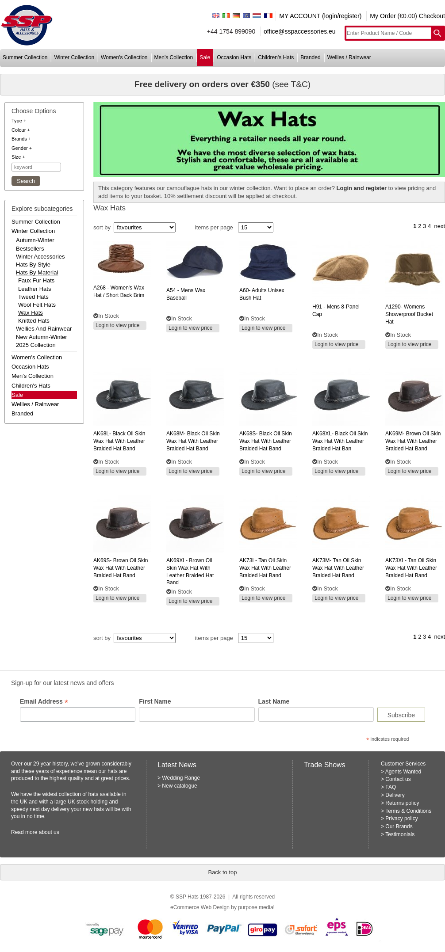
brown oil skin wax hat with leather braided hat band (413, 441)
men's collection (173, 57)
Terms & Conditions (408, 811)
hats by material (37, 272)
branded (310, 57)
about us (49, 832)
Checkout (432, 15)
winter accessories (40, 256)
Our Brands (398, 826)
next (439, 226)
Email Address (44, 701)
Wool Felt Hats (37, 304)
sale (204, 57)
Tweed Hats (33, 296)
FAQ (390, 787)
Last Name (274, 701)
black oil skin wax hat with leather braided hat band (119, 441)
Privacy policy (401, 818)
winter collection (74, 57)
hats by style (33, 264)
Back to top (222, 872)
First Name (155, 701)
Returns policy (402, 803)
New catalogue (179, 786)
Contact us (397, 779)
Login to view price (117, 325)
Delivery (394, 795)
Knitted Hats (34, 320)
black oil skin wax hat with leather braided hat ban (340, 441)
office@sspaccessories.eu (300, 31)
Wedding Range (181, 778)
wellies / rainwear (349, 57)
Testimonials (399, 834)
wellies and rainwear (44, 328)
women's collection (124, 57)
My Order (382, 15)
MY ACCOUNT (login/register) (320, 15)
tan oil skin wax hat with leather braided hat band (265, 568)
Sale (17, 395)
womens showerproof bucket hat (409, 314)
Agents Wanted (403, 772)
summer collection (25, 57)
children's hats (276, 57)
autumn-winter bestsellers (35, 244)
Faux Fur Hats (36, 280)
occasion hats (234, 57)
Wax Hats (30, 312)
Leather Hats (34, 289)
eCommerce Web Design (200, 907)
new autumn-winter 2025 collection (41, 341)
